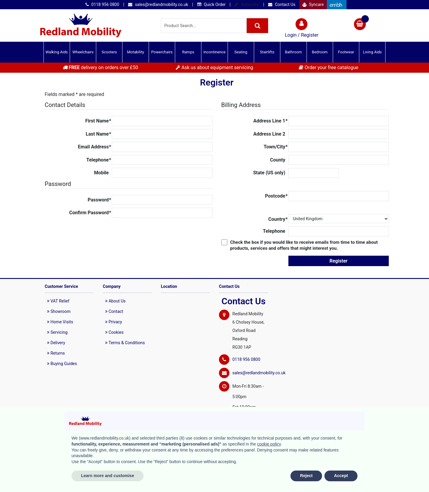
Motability (135, 52)
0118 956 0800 (102, 4)
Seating (241, 52)
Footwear (346, 52)
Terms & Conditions (125, 342)
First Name (98, 121)
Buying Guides (62, 363)
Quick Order (211, 4)
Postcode (276, 196)
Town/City (275, 147)
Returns (56, 353)
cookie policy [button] (269, 444)
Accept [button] (341, 475)
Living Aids (372, 52)
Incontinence (214, 52)
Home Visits (60, 321)
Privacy (113, 321)
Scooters (109, 52)
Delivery (56, 342)
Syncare (313, 4)
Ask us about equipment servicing (214, 67)
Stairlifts (267, 52)
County (277, 160)
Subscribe (246, 4)
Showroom (59, 311)
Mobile (101, 173)
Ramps (188, 52)
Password (99, 200)
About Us (115, 301)
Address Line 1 (270, 121)
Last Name (98, 134)
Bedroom (320, 52)
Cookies (114, 332)
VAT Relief (58, 301)
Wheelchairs (83, 52)
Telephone (98, 160)
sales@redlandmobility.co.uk (158, 4)
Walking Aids (57, 52)
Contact (114, 311)
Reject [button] (306, 475)
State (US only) (269, 173)
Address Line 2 (269, 134)
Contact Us (281, 4)
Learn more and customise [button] (107, 475)
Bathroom (293, 52)
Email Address (94, 147)
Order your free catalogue (328, 67)
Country (278, 219)
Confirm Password (90, 213)
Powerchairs (162, 52)
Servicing (57, 332)
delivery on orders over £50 (100, 67)
